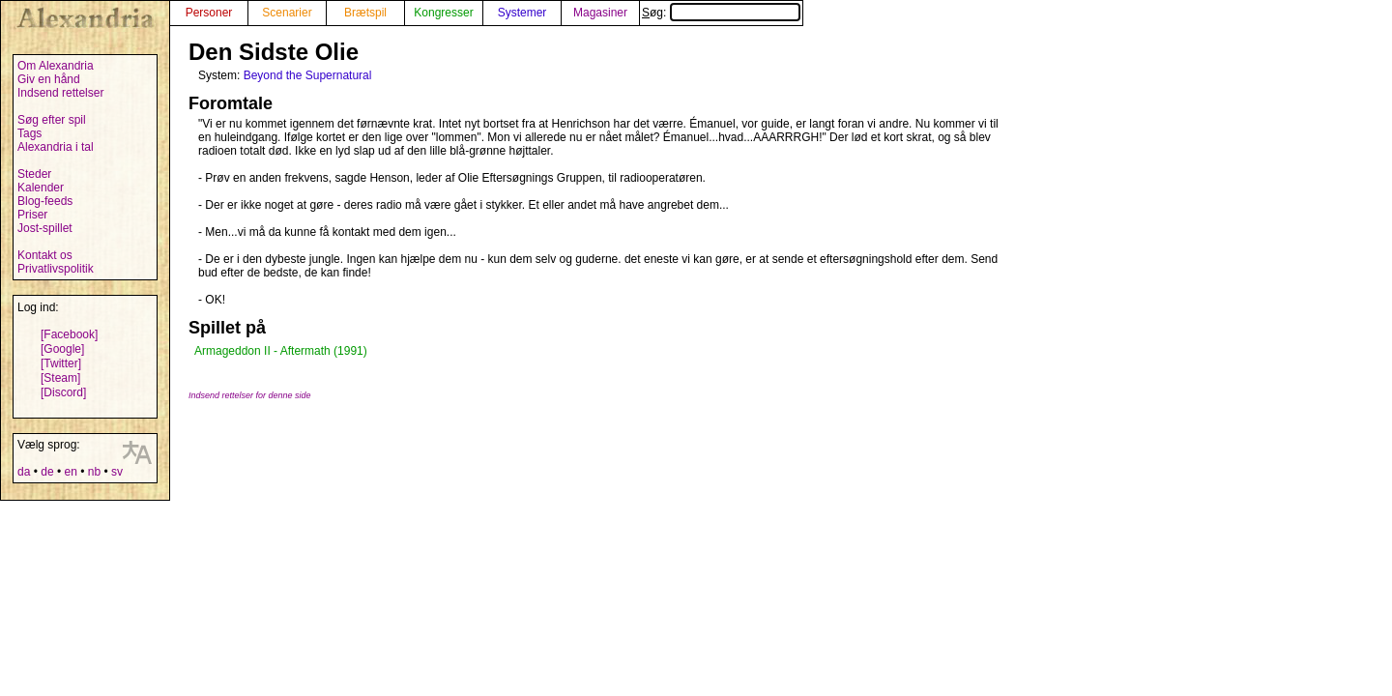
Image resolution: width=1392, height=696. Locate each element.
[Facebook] (69, 334)
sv (117, 471)
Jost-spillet (44, 228)
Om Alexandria (55, 65)
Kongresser (443, 12)
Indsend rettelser (60, 93)
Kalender (40, 187)
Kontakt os (44, 255)
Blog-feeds (44, 201)
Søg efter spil (51, 120)
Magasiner (600, 12)
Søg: (721, 12)
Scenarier (286, 12)
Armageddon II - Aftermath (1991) (280, 351)
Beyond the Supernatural (308, 75)
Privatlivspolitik (55, 269)
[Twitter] (61, 363)
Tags (29, 133)
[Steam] (60, 378)
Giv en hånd (48, 79)
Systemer (522, 12)
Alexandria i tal (55, 147)
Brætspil (365, 12)
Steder (34, 174)
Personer (209, 12)
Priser (32, 214)
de (47, 471)
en (70, 471)
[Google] (62, 349)
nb (94, 471)
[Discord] (63, 392)
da (23, 471)
